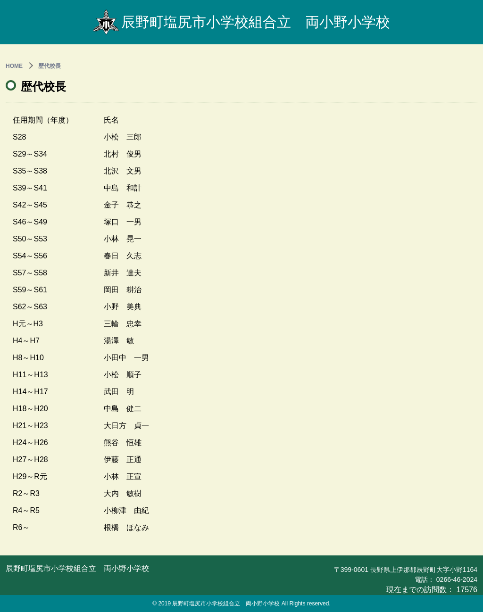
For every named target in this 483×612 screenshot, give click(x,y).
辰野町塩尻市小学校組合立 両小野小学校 (241, 22)
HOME (14, 66)
